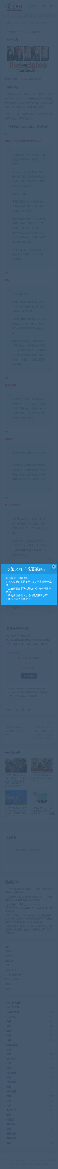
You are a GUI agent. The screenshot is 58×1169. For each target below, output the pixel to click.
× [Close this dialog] (54, 567)
